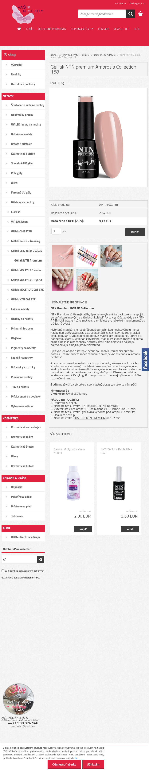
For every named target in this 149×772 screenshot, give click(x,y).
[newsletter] (40, 559)
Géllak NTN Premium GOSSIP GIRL (98, 55)
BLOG (137, 29)
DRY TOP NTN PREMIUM (90, 418)
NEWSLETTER (121, 29)
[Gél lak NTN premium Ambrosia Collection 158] (98, 89)
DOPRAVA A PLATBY (82, 29)
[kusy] (56, 231)
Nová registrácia (136, 3)
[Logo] (28, 14)
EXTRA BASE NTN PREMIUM (100, 405)
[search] (130, 14)
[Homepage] (19, 28)
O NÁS (29, 29)
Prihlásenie (120, 3)
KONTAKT (103, 29)
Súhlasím (93, 764)
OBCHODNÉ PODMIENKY (52, 29)
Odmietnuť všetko (64, 764)
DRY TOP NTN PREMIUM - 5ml (116, 451)
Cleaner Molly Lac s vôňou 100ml (69, 451)
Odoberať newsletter (17, 549)
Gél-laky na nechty (68, 55)
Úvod (54, 55)
